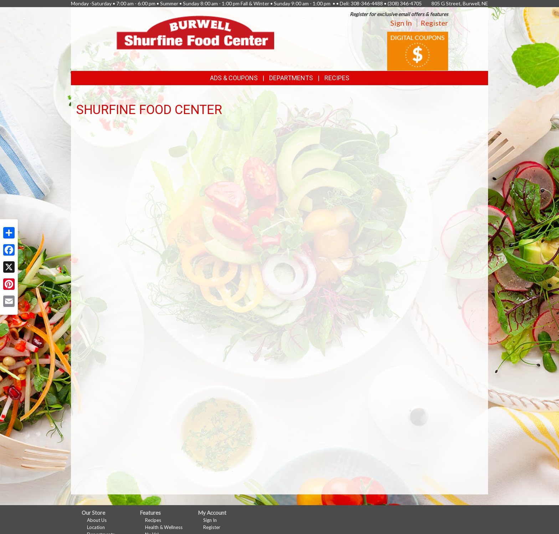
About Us (97, 520)
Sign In (401, 23)
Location (96, 527)
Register (434, 23)
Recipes (336, 78)
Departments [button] (291, 78)
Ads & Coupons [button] (234, 78)
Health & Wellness (164, 527)
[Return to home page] (196, 32)
